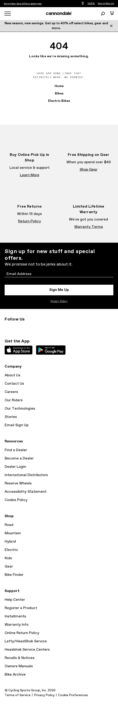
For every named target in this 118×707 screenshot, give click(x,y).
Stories (11, 416)
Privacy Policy (59, 301)
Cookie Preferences (73, 695)
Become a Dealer (19, 458)
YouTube (38, 327)
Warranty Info (16, 624)
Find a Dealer (16, 450)
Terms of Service (18, 695)
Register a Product (21, 608)
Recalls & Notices (19, 658)
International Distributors (26, 475)
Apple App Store (18, 350)
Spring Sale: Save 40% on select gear (23, 3)
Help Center (15, 599)
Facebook (17, 327)
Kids (8, 558)
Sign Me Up (59, 289)
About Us (12, 375)
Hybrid (10, 541)
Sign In (101, 3)
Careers (11, 392)
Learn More (29, 175)
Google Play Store (50, 350)
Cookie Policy (16, 500)
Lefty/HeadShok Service (26, 641)
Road (9, 525)
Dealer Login (15, 466)
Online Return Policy (22, 633)
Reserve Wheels (18, 483)
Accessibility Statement (26, 491)
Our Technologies (20, 408)
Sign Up (110, 3)
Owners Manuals (19, 666)
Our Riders (14, 400)
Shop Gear (88, 169)
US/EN (91, 3)
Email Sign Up (16, 425)
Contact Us (14, 383)
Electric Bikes (59, 101)
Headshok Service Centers (27, 649)
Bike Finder (14, 574)
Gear (9, 566)
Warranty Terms (88, 226)
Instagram (7, 327)
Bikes (59, 93)
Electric (11, 549)
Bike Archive (15, 674)
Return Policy (29, 221)
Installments (15, 616)
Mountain (13, 533)
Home (59, 86)
